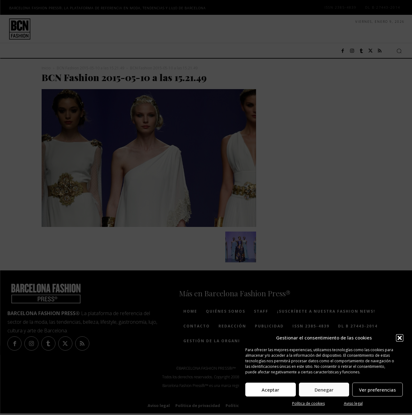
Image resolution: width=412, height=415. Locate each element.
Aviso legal (353, 403)
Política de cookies (308, 403)
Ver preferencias (377, 390)
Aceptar (270, 390)
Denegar (324, 390)
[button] (400, 338)
